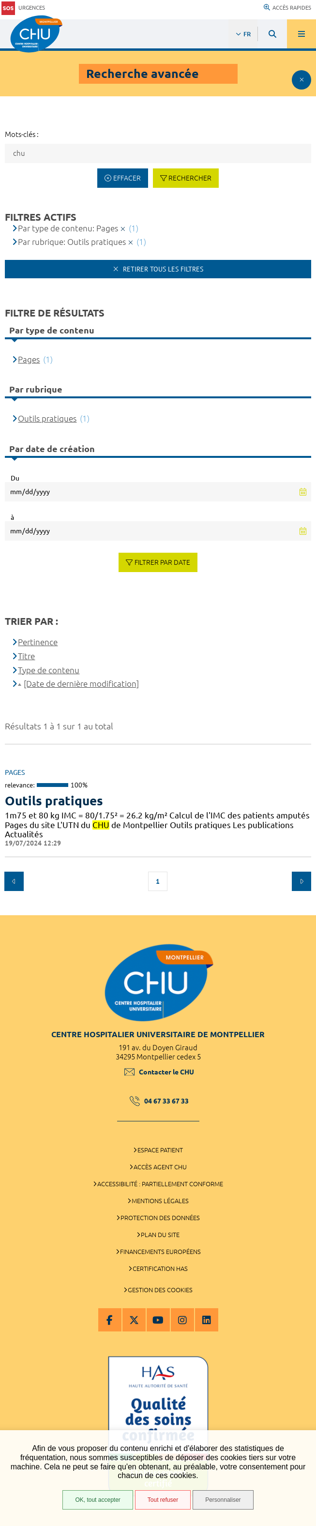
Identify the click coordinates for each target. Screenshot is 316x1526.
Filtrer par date (162, 562)
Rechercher (189, 178)
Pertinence (38, 642)
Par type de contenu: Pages (68, 228)
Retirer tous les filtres (162, 269)
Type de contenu (48, 670)
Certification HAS (160, 1268)
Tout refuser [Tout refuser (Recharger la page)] (163, 1499)
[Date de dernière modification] (81, 683)
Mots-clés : (22, 134)
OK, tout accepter (97, 1499)
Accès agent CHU (160, 1166)
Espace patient (160, 1150)
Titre (26, 656)
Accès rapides (287, 8)
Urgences (23, 8)
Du (15, 478)
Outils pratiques (47, 418)
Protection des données (160, 1217)
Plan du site (160, 1234)
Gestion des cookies (160, 1289)
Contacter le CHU (159, 1072)
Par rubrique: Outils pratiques (72, 241)
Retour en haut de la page (301, 910)
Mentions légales (160, 1200)
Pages (29, 359)
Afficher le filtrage (301, 80)
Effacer (127, 178)
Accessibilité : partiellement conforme (160, 1183)
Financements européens (160, 1251)
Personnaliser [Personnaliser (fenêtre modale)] (223, 1499)
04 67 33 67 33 (159, 1101)
